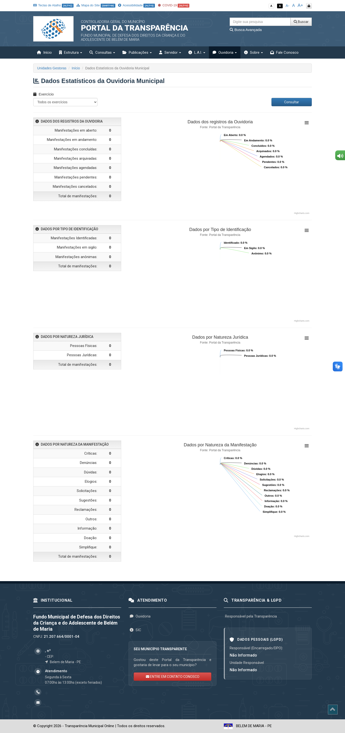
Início (44, 52)
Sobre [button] (253, 52)
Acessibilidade (136, 5)
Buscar (301, 22)
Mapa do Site (95, 5)
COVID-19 (174, 5)
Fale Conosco (284, 52)
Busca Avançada (246, 30)
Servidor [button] (170, 52)
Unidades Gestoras (51, 68)
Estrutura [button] (70, 52)
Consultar (291, 102)
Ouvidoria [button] (225, 52)
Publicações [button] (137, 52)
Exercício (43, 94)
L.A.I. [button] (196, 52)
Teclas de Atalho (53, 5)
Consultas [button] (102, 52)
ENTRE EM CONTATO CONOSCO (172, 677)
